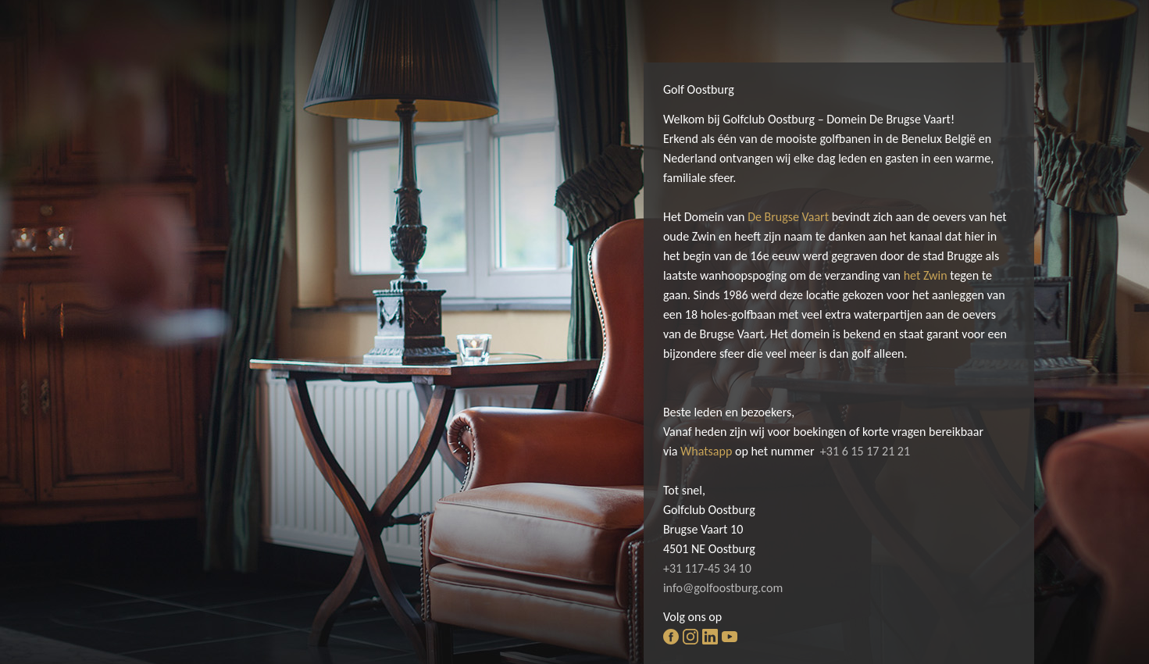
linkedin (710, 636)
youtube (729, 636)
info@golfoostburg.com (723, 587)
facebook (671, 636)
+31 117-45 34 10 (707, 568)
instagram (690, 636)
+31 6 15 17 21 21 (865, 451)
